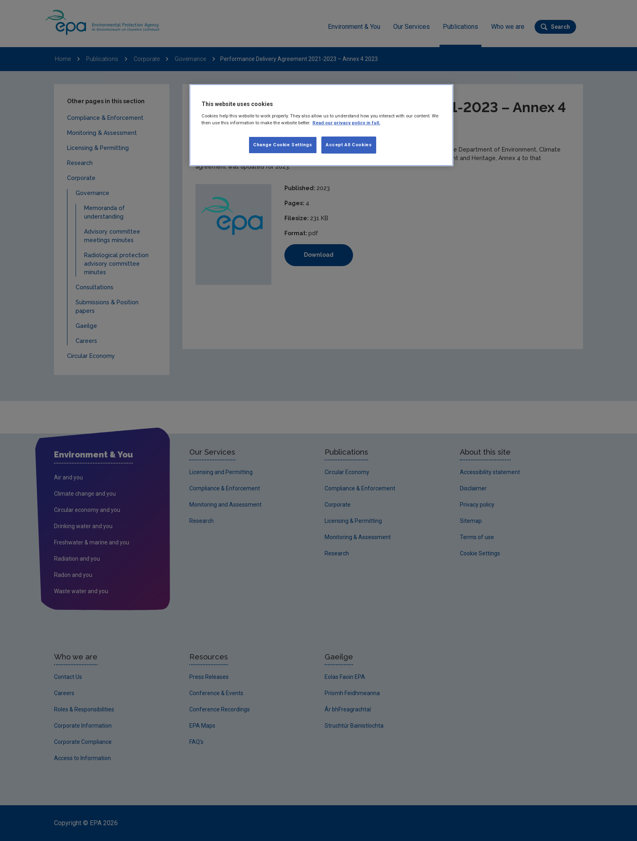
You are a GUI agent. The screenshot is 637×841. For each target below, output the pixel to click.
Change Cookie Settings (282, 144)
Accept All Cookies (349, 144)
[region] (321, 125)
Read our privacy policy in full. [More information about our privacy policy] (346, 123)
